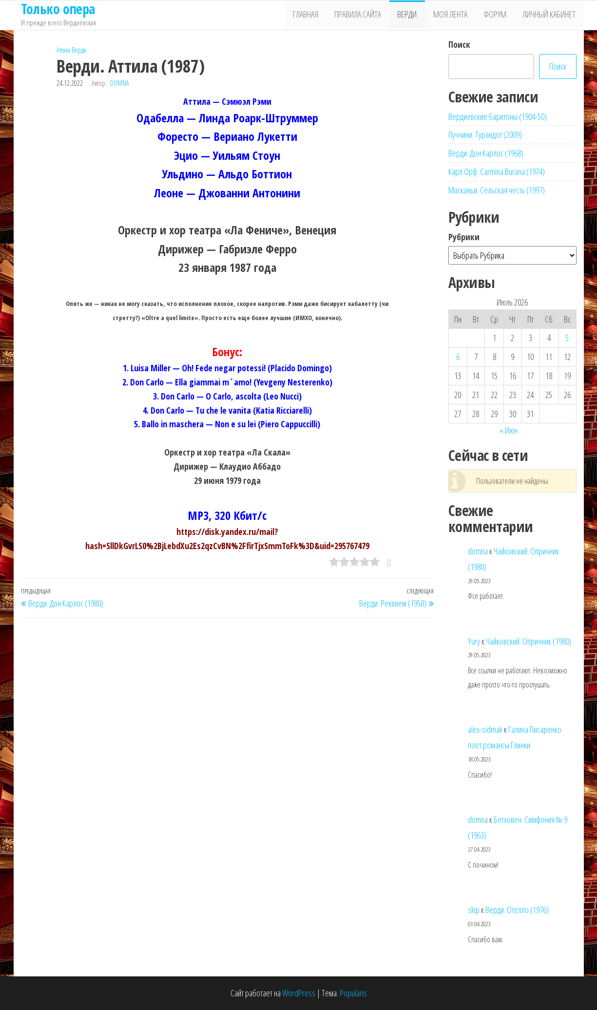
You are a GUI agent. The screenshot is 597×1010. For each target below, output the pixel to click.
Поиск (459, 44)
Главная (314, 15)
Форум (497, 15)
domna (119, 83)
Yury (474, 641)
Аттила (63, 50)
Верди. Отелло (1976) (517, 909)
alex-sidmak (485, 729)
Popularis (353, 993)
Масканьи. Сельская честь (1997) (496, 190)
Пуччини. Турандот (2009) (485, 134)
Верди (413, 15)
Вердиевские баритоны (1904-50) (497, 116)
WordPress (298, 993)
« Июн (509, 430)
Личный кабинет (550, 15)
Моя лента (454, 15)
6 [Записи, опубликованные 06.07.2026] (458, 356)
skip (474, 909)
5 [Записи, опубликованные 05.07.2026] (567, 337)
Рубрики (464, 237)
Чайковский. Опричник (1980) (528, 641)
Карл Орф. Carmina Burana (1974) (496, 171)
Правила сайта (365, 15)
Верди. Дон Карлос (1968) (485, 153)
